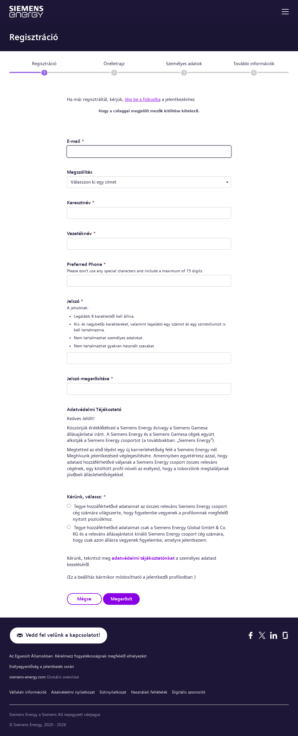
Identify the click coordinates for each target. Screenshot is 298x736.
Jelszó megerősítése (90, 378)
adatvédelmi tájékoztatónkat (143, 558)
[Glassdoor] (285, 635)
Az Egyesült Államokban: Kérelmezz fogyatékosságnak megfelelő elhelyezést (78, 655)
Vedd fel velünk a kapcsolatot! (63, 635)
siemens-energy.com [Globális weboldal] (28, 676)
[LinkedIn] (273, 635)
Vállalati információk (28, 691)
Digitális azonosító (188, 691)
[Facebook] (250, 635)
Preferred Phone (86, 264)
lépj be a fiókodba (143, 99)
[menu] (285, 11)
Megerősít (121, 598)
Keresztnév (81, 202)
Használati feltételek (149, 691)
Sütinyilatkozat (113, 691)
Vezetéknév (81, 233)
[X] (262, 635)
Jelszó (75, 301)
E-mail (75, 141)
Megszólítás (79, 172)
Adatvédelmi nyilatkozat (73, 691)
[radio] (69, 505)
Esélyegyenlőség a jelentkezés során (41, 666)
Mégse (84, 598)
